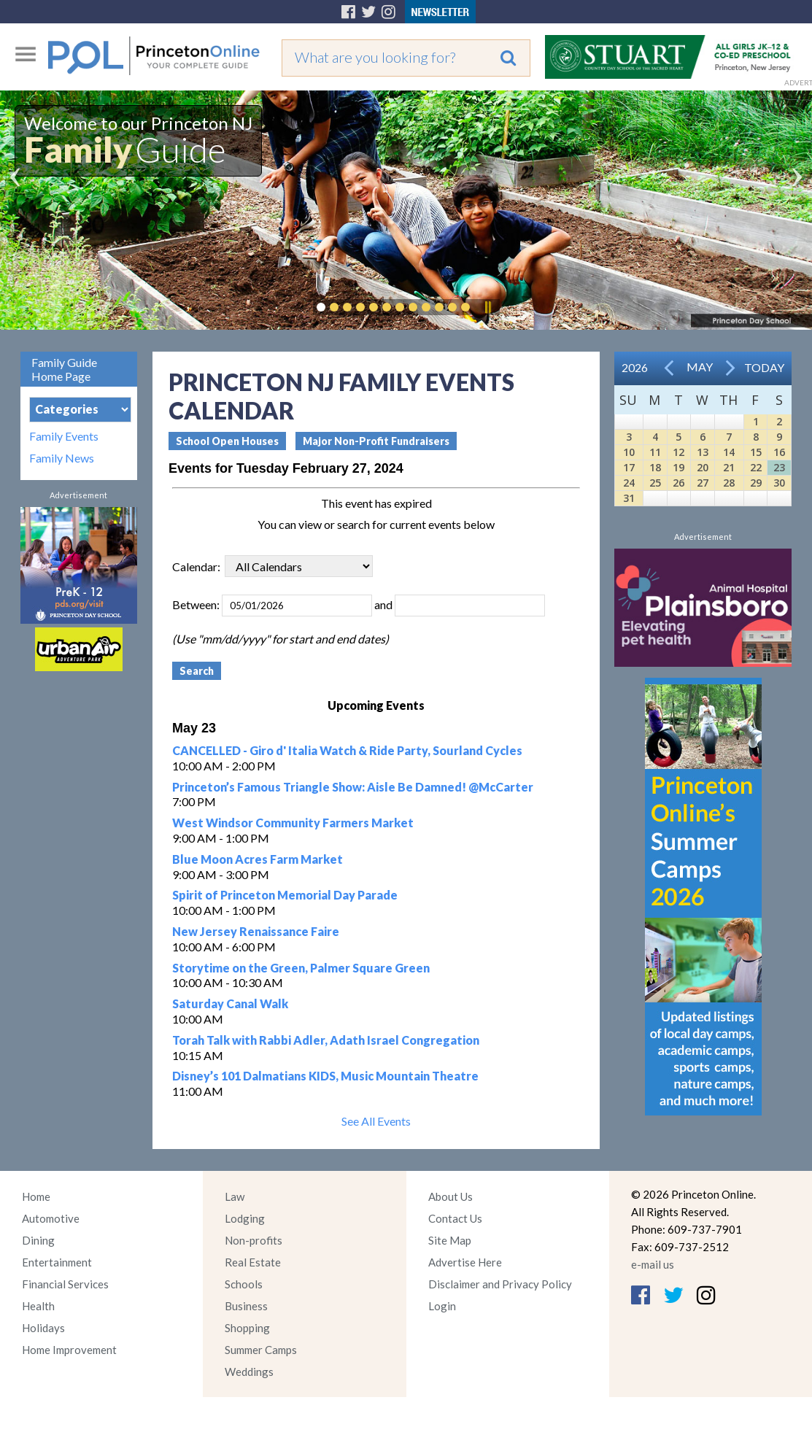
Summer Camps (261, 1349)
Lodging (245, 1218)
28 (729, 483)
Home (36, 1196)
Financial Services (65, 1284)
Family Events (63, 436)
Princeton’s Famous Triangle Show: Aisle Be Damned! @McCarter (352, 787)
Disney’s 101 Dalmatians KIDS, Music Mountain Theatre (325, 1076)
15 (756, 452)
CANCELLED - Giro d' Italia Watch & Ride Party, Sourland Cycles (347, 750)
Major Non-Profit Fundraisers (376, 441)
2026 (635, 367)
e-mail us (652, 1264)
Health (38, 1305)
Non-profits (253, 1240)
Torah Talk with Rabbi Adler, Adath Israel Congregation (325, 1040)
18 (655, 467)
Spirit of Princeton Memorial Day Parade (285, 895)
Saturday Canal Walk (230, 1003)
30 (779, 483)
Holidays (43, 1327)
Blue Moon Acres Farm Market (257, 859)
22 (756, 467)
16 (779, 452)
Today (764, 367)
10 (629, 452)
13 (702, 452)
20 (702, 467)
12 (678, 452)
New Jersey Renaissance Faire (255, 931)
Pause (487, 307)
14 (729, 452)
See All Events (376, 1121)
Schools (244, 1284)
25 (655, 483)
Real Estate (253, 1262)
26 (678, 483)
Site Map (449, 1240)
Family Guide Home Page (64, 369)
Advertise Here (465, 1262)
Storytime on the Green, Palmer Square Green (301, 968)
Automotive (51, 1218)
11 (655, 452)
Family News (61, 458)
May (700, 367)
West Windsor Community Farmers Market (293, 822)
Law (234, 1196)
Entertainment (57, 1262)
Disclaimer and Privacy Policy (500, 1284)
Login (442, 1305)
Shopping (247, 1327)
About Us (450, 1196)
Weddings (249, 1371)
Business (246, 1305)
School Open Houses (227, 441)
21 (729, 467)
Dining (38, 1240)
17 (629, 467)
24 (629, 483)
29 (756, 483)
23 (779, 467)
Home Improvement (69, 1349)
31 (629, 498)
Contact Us (455, 1218)
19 (678, 467)
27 (702, 483)
